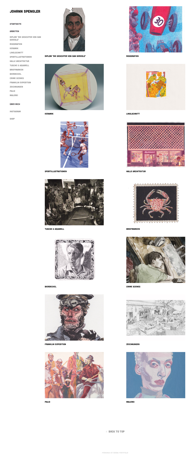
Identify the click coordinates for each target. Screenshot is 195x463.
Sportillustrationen (21, 56)
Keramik (14, 48)
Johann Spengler (25, 11)
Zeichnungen (16, 86)
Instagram (15, 111)
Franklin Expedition (20, 82)
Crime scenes (17, 78)
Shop (12, 118)
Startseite (15, 24)
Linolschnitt (16, 52)
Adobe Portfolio (120, 453)
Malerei (14, 95)
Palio (12, 91)
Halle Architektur (19, 61)
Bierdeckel (15, 74)
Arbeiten (14, 31)
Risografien (16, 44)
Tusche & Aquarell (19, 65)
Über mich (15, 104)
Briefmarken (16, 69)
